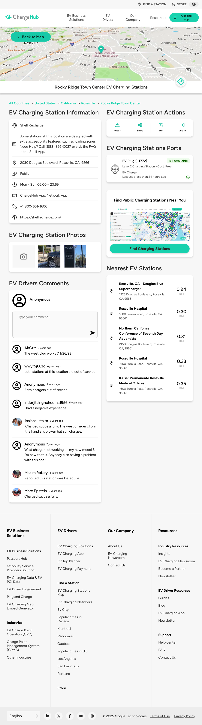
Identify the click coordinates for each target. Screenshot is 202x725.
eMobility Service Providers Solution (20, 568)
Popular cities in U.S (72, 651)
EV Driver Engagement (24, 589)
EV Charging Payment (74, 569)
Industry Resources (173, 546)
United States (44, 103)
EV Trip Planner (68, 561)
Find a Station (68, 583)
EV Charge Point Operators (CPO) (19, 632)
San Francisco (68, 666)
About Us (115, 546)
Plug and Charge (19, 597)
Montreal (64, 629)
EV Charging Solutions (75, 546)
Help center (167, 642)
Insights (164, 554)
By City (63, 610)
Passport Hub (17, 559)
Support (164, 635)
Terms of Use (160, 716)
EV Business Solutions (24, 551)
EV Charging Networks (74, 602)
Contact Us (116, 565)
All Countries (19, 103)
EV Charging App (70, 554)
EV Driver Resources (174, 590)
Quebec (63, 644)
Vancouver (65, 636)
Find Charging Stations (149, 248)
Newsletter (166, 576)
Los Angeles (66, 659)
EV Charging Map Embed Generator (20, 606)
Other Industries (19, 657)
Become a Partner (172, 569)
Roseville (88, 103)
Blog (161, 605)
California (68, 103)
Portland (63, 674)
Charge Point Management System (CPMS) (23, 646)
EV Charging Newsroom (117, 556)
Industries (14, 623)
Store (179, 4)
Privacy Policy (184, 716)
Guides (163, 598)
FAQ (161, 650)
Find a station (152, 4)
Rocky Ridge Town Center (120, 103)
